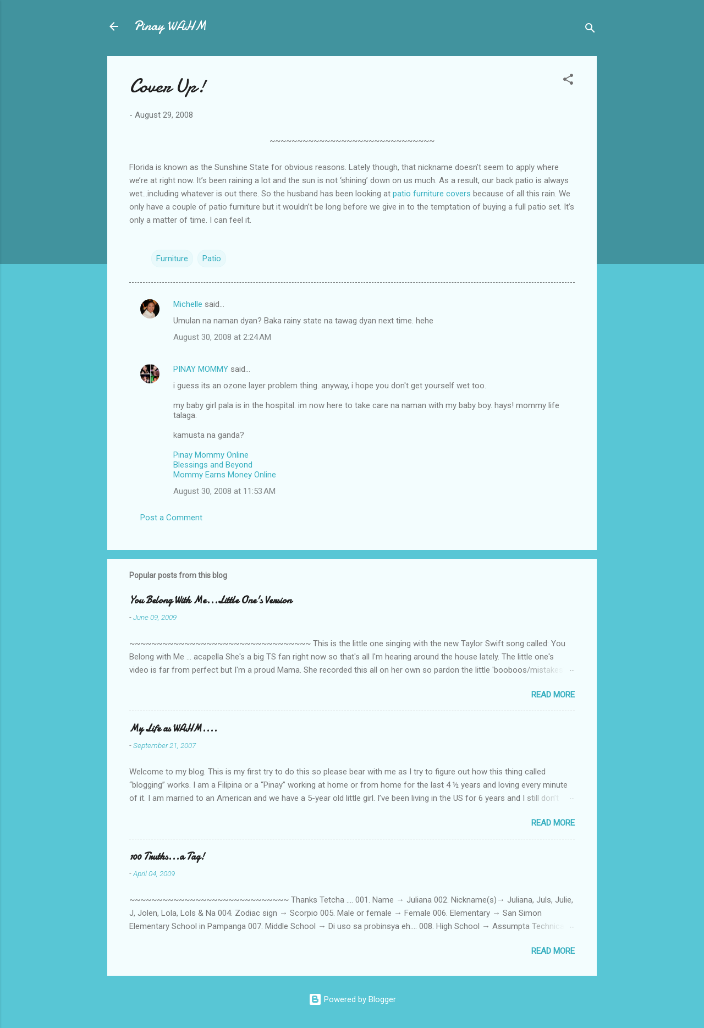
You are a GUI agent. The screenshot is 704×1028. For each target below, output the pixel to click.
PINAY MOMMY (200, 369)
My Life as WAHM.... (173, 728)
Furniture (172, 258)
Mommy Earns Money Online (224, 475)
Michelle (187, 304)
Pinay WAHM (170, 26)
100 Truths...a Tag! (167, 857)
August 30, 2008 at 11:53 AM (224, 491)
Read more (553, 695)
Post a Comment (171, 518)
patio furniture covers (432, 194)
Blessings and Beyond (212, 465)
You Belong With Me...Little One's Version (210, 600)
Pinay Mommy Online (211, 455)
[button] (568, 81)
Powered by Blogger (352, 999)
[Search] (590, 30)
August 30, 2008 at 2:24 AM (222, 337)
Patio (211, 258)
